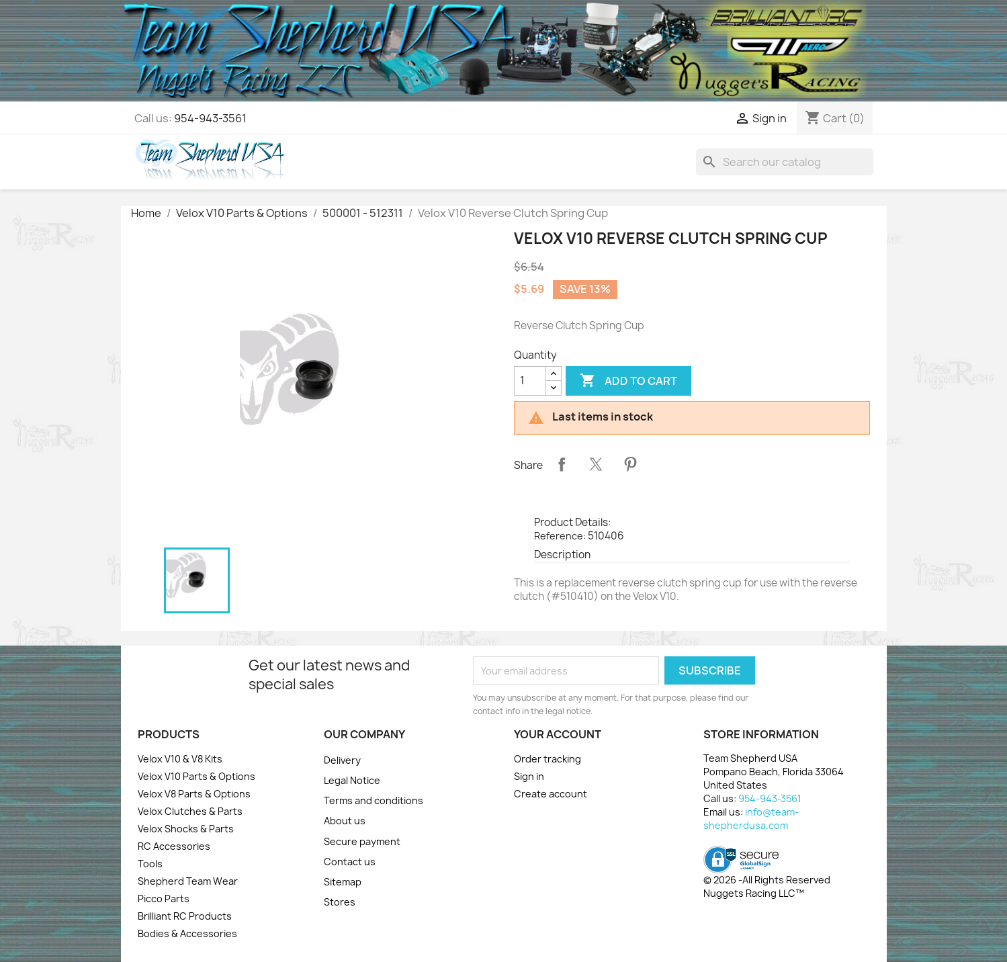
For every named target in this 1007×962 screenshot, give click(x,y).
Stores (339, 901)
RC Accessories (174, 846)
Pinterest (630, 464)
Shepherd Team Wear (188, 881)
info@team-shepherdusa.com (751, 818)
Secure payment (362, 841)
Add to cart (628, 381)
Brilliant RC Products (185, 916)
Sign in (529, 776)
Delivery (342, 760)
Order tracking (547, 758)
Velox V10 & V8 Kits (180, 758)
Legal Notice (352, 780)
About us (344, 820)
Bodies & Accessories (187, 933)
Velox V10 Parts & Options (196, 776)
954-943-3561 (210, 118)
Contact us (350, 861)
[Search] (784, 161)
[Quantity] (530, 381)
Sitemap (342, 881)
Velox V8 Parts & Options (194, 793)
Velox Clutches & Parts (190, 811)
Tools (150, 863)
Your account (557, 734)
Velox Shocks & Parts (186, 828)
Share (561, 464)
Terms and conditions (373, 800)
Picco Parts (163, 898)
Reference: (560, 535)
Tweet (595, 464)
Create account (550, 793)
